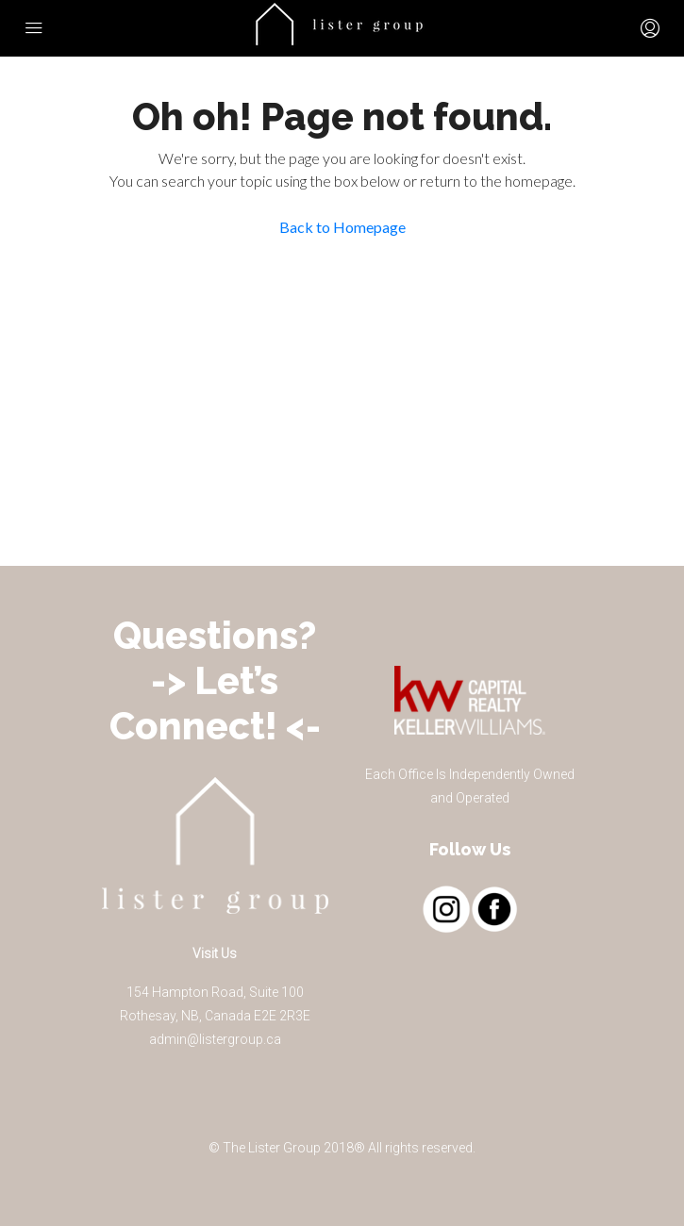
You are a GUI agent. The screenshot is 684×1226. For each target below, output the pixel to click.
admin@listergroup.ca (215, 1039)
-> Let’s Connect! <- (215, 703)
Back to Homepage (342, 227)
